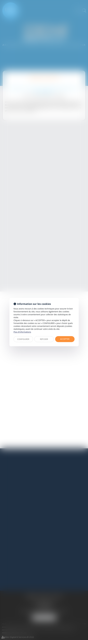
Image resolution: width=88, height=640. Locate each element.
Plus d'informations (22, 332)
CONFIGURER (23, 339)
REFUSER (44, 339)
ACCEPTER (64, 339)
